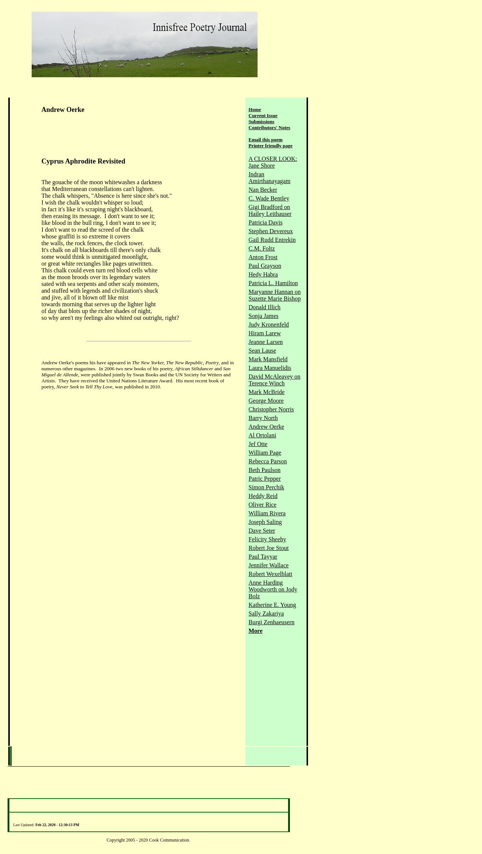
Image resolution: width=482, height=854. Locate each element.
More (255, 631)
